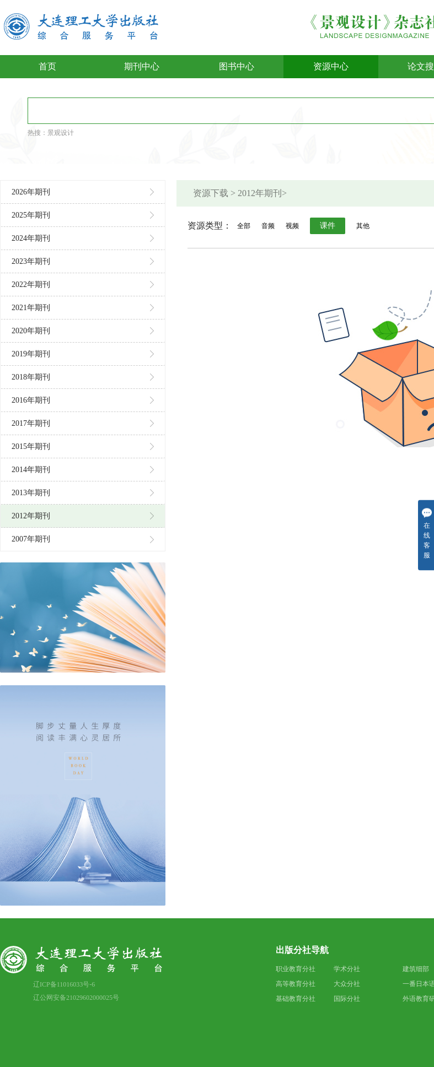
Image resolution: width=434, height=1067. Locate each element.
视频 (292, 226)
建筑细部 (416, 969)
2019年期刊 (83, 354)
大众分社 (347, 984)
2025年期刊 (83, 215)
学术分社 (347, 969)
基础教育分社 (295, 999)
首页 (47, 66)
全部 (243, 226)
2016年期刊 (83, 400)
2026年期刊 (83, 192)
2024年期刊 (83, 238)
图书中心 (236, 66)
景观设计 (60, 132)
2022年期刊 (83, 284)
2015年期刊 (83, 446)
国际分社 (347, 999)
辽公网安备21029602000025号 (76, 997)
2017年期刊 (83, 423)
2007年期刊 (83, 539)
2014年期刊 (83, 469)
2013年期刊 (83, 493)
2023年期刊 (83, 261)
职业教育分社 (295, 969)
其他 (362, 226)
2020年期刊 (83, 331)
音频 (268, 226)
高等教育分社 (295, 984)
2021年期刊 (83, 308)
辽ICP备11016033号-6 (64, 984)
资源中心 (331, 66)
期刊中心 (141, 66)
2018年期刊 (83, 377)
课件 (327, 225)
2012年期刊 (83, 516)
